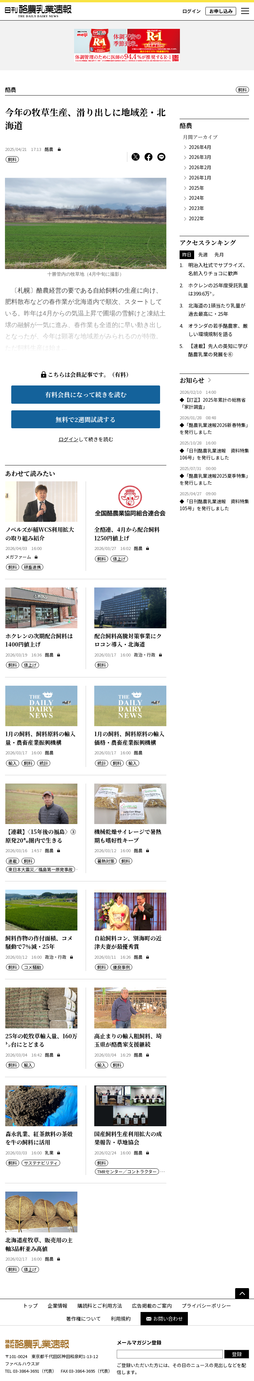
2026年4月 (200, 122)
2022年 (196, 193)
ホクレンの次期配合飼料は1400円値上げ (39, 615)
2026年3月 (200, 132)
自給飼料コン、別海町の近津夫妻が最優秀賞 (127, 917)
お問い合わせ (164, 1293)
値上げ (119, 534)
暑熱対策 (105, 836)
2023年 (196, 183)
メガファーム (21, 532)
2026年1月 (200, 152)
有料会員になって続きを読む (86, 369)
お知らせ (192, 355)
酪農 (49, 124)
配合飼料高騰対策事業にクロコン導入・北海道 (128, 615)
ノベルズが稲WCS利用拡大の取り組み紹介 (39, 509)
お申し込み (221, 11)
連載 (12, 836)
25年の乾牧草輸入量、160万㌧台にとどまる (41, 1015)
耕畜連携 (32, 542)
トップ (30, 1280)
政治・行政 (148, 630)
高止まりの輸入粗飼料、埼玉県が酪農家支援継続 (128, 1015)
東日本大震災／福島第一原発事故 (40, 844)
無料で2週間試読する (86, 394)
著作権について (83, 1293)
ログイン (191, 11)
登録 (237, 1329)
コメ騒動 (32, 942)
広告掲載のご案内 (152, 1280)
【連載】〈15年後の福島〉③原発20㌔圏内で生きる (40, 811)
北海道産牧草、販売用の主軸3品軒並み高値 (39, 1219)
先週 (203, 229)
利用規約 (121, 1293)
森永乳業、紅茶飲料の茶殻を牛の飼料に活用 (39, 1113)
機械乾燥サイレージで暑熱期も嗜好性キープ (127, 811)
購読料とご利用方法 (99, 1280)
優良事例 (121, 942)
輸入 (12, 738)
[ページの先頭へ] (242, 1268)
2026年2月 (200, 142)
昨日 (186, 229)
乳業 (53, 1128)
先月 (219, 229)
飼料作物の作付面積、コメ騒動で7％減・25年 (39, 917)
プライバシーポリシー (206, 1280)
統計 (43, 738)
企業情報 (57, 1280)
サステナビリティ (41, 1138)
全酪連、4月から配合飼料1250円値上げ (127, 509)
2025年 (196, 163)
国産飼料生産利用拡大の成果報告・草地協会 (128, 1113)
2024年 (196, 173)
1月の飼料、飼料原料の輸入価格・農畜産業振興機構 (129, 713)
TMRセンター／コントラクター (127, 1146)
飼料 (242, 65)
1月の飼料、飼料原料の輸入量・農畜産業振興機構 (40, 713)
